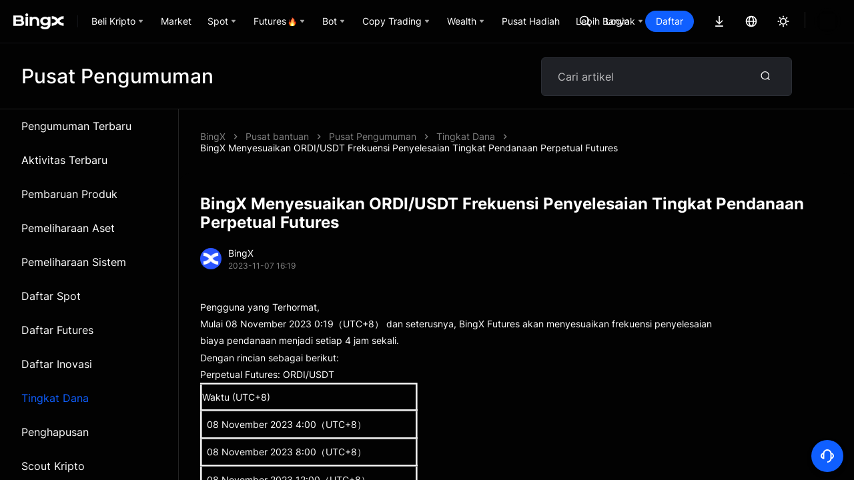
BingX (213, 136)
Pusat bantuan (277, 136)
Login (663, 21)
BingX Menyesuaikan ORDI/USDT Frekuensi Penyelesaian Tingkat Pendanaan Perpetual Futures (538, 136)
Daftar (715, 21)
